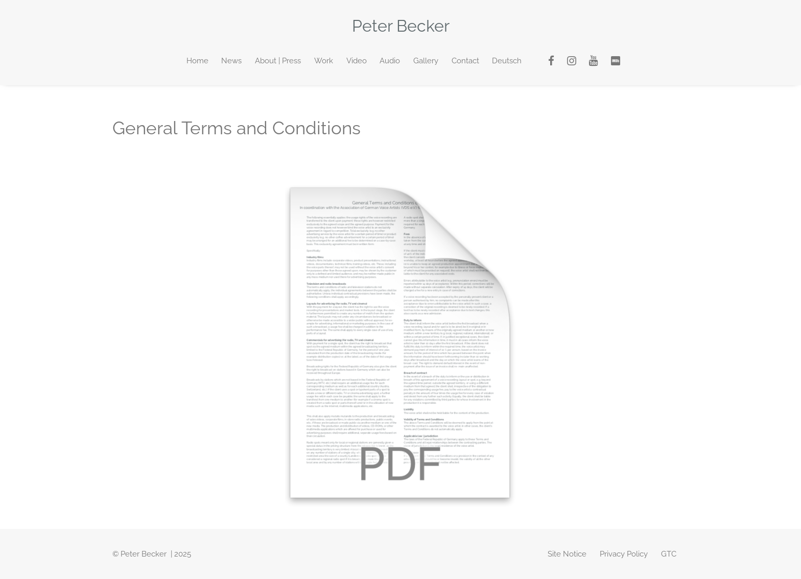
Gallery (425, 60)
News (231, 60)
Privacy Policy (624, 554)
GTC (668, 554)
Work (323, 60)
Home (197, 60)
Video (356, 60)
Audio (390, 60)
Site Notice (567, 554)
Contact (465, 60)
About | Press (278, 60)
